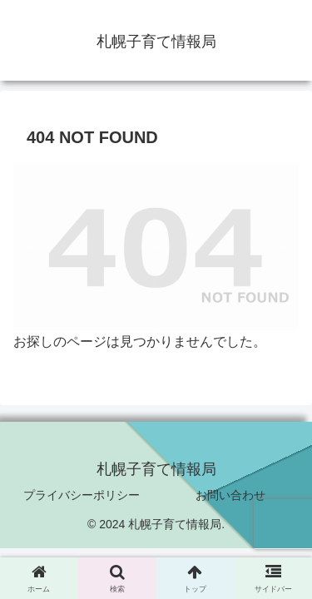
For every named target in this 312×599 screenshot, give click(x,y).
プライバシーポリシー (81, 495)
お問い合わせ (230, 495)
